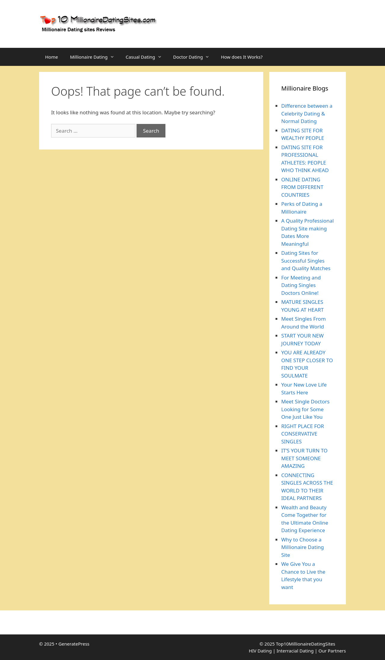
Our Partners (332, 651)
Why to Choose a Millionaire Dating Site (302, 547)
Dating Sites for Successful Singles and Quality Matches (306, 260)
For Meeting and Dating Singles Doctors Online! (301, 285)
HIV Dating (260, 651)
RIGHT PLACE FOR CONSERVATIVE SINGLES (302, 434)
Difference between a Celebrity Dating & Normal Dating (306, 113)
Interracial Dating (294, 651)
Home (51, 57)
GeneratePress (73, 644)
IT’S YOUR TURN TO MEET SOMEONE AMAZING (304, 458)
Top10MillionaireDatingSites (305, 644)
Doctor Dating (194, 57)
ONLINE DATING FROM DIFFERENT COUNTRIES (302, 187)
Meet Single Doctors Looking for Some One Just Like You (305, 409)
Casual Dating (146, 57)
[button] (114, 57)
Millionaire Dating (95, 57)
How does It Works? (241, 57)
